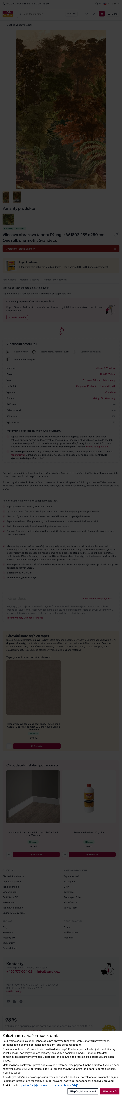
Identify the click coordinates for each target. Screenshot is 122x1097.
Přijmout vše (109, 1091)
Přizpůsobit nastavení (83, 1091)
